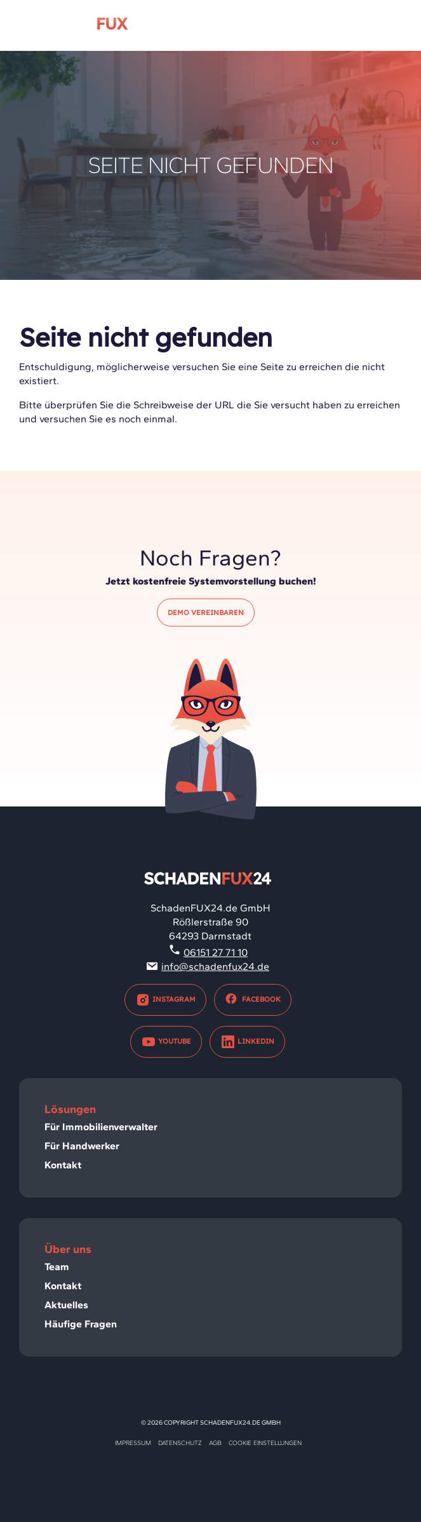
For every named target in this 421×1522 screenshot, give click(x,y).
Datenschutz (180, 1443)
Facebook (253, 999)
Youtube (166, 1041)
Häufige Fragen (80, 1324)
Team (56, 1267)
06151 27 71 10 (216, 952)
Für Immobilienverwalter (100, 1127)
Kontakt (62, 1165)
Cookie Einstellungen (265, 1443)
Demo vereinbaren (206, 612)
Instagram (165, 999)
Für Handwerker (81, 1146)
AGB (215, 1443)
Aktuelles (66, 1305)
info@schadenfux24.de (215, 966)
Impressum (133, 1443)
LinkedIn (247, 1041)
